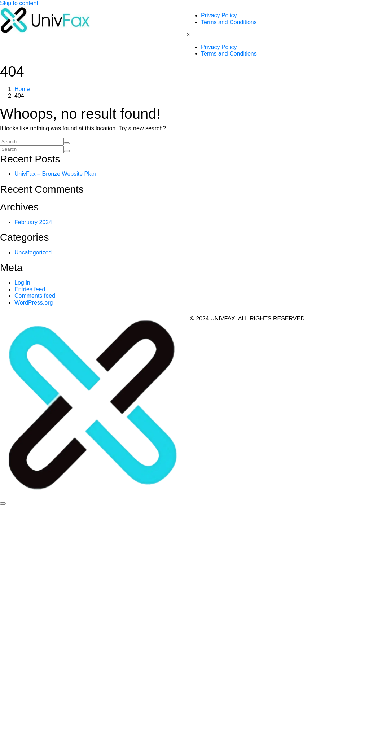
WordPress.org (33, 303)
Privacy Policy (219, 15)
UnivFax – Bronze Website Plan (55, 174)
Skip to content (19, 3)
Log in (22, 283)
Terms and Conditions (229, 22)
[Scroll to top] (3, 503)
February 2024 (33, 222)
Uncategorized (33, 252)
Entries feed (29, 289)
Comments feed (34, 296)
